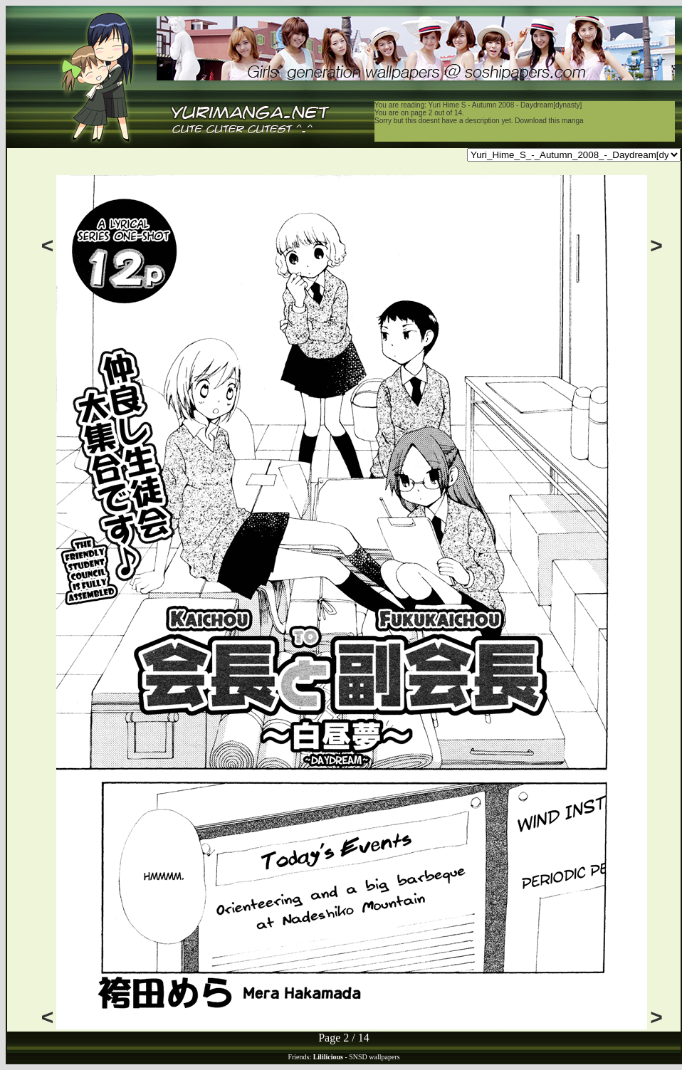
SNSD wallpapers (374, 1057)
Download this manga (549, 121)
